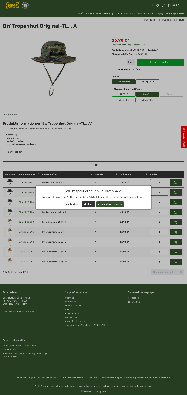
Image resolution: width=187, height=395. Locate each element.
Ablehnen (88, 204)
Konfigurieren (72, 204)
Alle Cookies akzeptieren (110, 204)
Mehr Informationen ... (134, 197)
